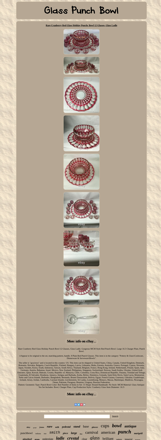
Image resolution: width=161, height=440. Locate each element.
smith (54, 433)
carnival (91, 432)
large (74, 433)
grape (35, 427)
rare (49, 426)
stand (76, 426)
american (108, 432)
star (45, 433)
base (86, 426)
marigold (138, 433)
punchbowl (26, 433)
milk (57, 427)
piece (65, 433)
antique (130, 426)
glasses (95, 427)
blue (81, 434)
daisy (28, 427)
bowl (116, 425)
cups (105, 425)
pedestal (66, 426)
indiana (38, 433)
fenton (41, 427)
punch (124, 432)
